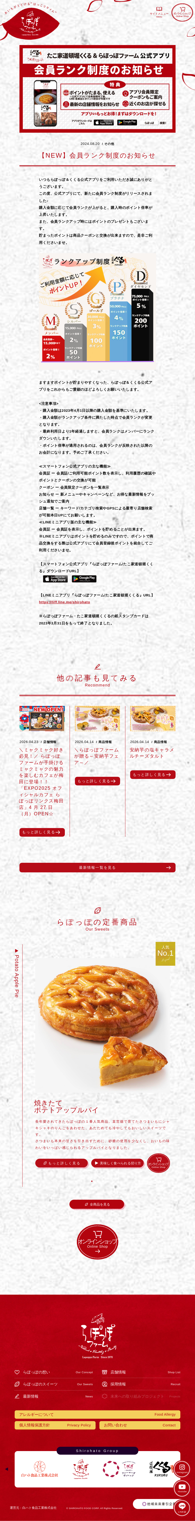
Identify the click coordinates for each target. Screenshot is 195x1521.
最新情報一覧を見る (97, 867)
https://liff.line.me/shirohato (64, 602)
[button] (92, 1181)
